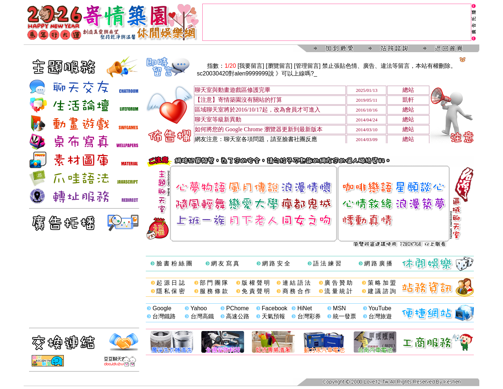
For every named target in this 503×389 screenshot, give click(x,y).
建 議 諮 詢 (382, 291)
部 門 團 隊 (214, 283)
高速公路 (237, 316)
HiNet (304, 308)
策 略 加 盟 (382, 283)
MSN (339, 308)
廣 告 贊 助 (338, 283)
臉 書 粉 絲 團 (174, 263)
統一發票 (344, 316)
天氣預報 (273, 316)
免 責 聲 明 (256, 291)
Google (161, 308)
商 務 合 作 (296, 291)
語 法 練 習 (327, 263)
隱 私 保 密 (170, 291)
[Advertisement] (336, 22)
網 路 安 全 (276, 263)
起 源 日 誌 (170, 283)
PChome (237, 308)
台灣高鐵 (202, 316)
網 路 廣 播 (378, 263)
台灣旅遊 (380, 316)
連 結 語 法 (296, 283)
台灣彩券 (309, 316)
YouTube (380, 308)
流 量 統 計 (338, 291)
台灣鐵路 (164, 316)
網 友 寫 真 (225, 263)
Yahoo (199, 308)
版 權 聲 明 (256, 283)
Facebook (274, 308)
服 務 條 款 (214, 291)
